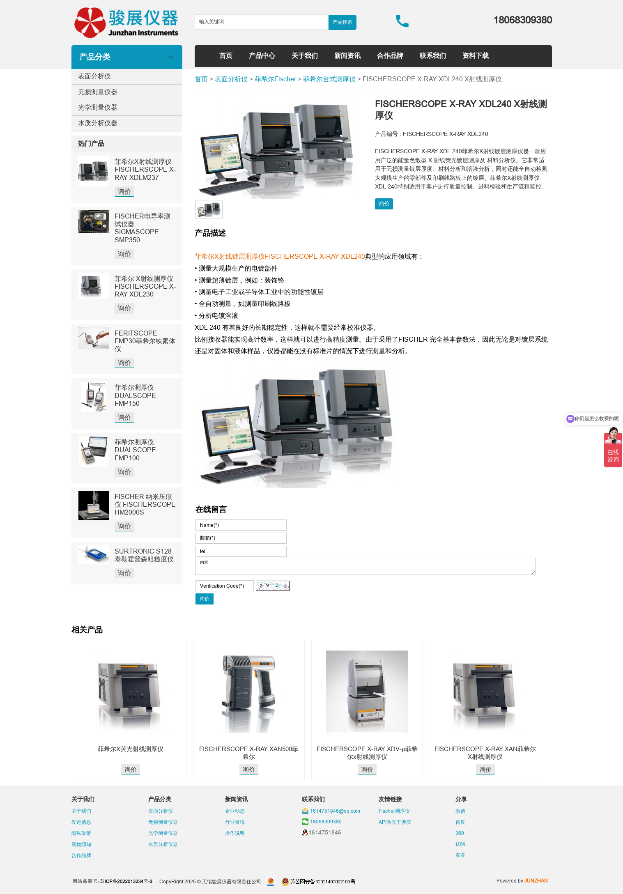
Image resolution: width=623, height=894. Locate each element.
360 (459, 833)
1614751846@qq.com (335, 811)
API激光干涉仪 (395, 822)
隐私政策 (81, 833)
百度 (460, 822)
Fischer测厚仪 (394, 811)
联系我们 (433, 55)
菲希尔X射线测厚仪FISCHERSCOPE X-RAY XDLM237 (145, 169)
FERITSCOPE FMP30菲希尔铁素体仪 (145, 340)
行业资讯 (235, 822)
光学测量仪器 (97, 107)
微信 (460, 811)
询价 (124, 191)
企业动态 (235, 811)
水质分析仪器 (97, 122)
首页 (225, 55)
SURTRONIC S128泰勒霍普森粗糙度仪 (144, 555)
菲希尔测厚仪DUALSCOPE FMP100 (135, 449)
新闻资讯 (347, 55)
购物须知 (81, 844)
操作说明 (235, 833)
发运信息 (81, 822)
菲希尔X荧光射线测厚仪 (130, 748)
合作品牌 (390, 55)
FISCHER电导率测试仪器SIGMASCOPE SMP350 (142, 228)
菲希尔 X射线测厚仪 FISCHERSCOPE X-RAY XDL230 (145, 286)
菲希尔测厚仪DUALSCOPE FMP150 (135, 395)
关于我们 (305, 55)
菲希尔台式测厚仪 (329, 79)
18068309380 (326, 821)
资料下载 (475, 55)
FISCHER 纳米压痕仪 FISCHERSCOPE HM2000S (145, 504)
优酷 (460, 844)
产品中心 (262, 55)
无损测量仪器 (97, 91)
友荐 (460, 855)
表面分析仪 (94, 76)
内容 (365, 566)
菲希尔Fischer (275, 79)
